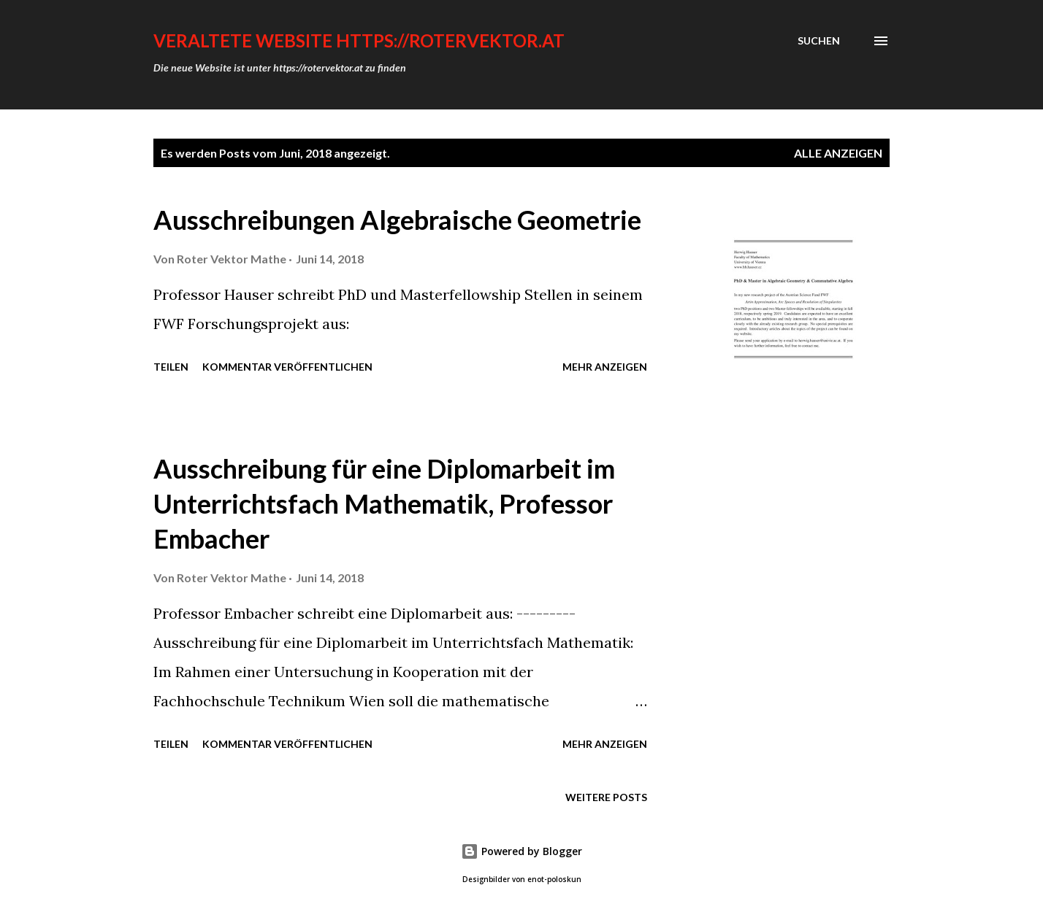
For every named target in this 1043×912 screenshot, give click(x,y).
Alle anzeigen (838, 153)
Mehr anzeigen (604, 366)
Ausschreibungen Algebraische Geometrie (397, 220)
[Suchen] (819, 41)
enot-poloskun (554, 879)
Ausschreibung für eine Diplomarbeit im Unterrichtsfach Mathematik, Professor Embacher (384, 503)
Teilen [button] (170, 366)
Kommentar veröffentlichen (287, 366)
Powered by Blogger (521, 851)
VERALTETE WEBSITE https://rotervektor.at (359, 40)
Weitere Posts (606, 797)
